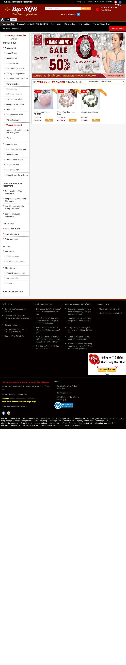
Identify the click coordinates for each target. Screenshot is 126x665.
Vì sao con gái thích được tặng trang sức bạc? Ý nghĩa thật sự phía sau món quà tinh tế (80, 346)
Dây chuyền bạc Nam (14, 160)
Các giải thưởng (11, 325)
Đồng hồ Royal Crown (15, 104)
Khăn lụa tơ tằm (12, 256)
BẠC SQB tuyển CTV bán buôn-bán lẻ (67, 387)
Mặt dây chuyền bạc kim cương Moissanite (14, 207)
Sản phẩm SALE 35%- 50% (17, 79)
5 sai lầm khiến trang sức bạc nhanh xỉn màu (47, 347)
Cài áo (8, 138)
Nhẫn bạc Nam (12, 154)
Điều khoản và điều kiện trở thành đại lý (68, 398)
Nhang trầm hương (12, 229)
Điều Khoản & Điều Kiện (14, 336)
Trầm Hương (8, 224)
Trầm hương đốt (11, 239)
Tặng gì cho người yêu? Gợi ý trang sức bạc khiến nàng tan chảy (79, 320)
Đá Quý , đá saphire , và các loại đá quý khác (17, 131)
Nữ (7, 20)
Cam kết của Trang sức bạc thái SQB (15, 310)
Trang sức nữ (10, 48)
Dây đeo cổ (10, 110)
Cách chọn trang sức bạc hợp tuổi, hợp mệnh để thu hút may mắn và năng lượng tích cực (48, 339)
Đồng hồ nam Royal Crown (17, 175)
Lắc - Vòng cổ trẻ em (14, 99)
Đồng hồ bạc (11, 53)
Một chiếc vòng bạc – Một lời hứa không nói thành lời (79, 338)
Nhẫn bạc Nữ (11, 58)
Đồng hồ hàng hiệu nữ (13, 292)
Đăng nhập (81, 2)
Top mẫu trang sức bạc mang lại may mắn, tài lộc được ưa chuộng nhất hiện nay (47, 320)
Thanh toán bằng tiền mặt (109, 309)
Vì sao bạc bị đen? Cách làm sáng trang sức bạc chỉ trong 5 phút (48, 330)
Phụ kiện (6, 246)
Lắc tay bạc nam (12, 170)
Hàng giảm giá (117, 29)
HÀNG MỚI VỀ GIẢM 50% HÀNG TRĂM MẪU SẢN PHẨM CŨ (17, 318)
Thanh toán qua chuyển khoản (111, 313)
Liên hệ (109, 2)
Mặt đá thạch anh (13, 120)
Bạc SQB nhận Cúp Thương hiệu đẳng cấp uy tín (16, 330)
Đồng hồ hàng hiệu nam (15, 273)
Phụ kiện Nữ (10, 251)
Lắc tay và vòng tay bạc (15, 74)
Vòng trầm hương (12, 234)
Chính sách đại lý (64, 393)
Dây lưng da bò (12, 278)
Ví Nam (9, 283)
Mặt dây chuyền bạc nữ (15, 68)
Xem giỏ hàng (106, 10)
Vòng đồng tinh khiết (14, 115)
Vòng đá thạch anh (14, 125)
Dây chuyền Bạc (12, 84)
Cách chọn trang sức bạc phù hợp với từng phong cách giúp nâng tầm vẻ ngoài (79, 311)
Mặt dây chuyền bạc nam (16, 149)
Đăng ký (118, 4)
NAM (13, 20)
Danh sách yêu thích (96, 2)
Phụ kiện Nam (10, 268)
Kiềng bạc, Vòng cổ (14, 94)
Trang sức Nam (11, 144)
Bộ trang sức (11, 89)
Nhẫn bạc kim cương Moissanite (13, 192)
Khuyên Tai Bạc (12, 63)
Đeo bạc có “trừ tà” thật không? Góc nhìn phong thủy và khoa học (48, 311)
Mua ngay (49, 120)
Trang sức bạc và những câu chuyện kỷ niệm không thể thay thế (80, 330)
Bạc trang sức (9, 43)
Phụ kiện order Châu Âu (15, 262)
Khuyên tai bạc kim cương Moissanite (15, 200)
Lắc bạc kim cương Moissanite (12, 215)
